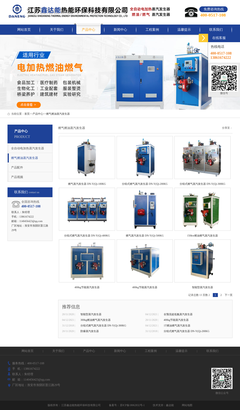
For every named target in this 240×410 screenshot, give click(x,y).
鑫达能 (170, 405)
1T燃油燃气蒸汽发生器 (177, 325)
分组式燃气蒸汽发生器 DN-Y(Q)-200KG (186, 331)
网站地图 (187, 405)
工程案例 (151, 350)
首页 (27, 113)
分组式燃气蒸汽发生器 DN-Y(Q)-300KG (103, 325)
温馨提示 (182, 350)
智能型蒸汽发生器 (90, 314)
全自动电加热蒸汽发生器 (27, 148)
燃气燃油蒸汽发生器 (58, 113)
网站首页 (28, 350)
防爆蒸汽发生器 (89, 331)
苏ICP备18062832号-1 (132, 405)
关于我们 (58, 350)
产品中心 (38, 113)
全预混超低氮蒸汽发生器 (178, 314)
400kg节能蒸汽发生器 (176, 320)
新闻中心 (120, 350)
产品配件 (17, 167)
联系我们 (212, 350)
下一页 (228, 295)
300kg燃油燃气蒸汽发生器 (95, 320)
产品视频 (17, 177)
